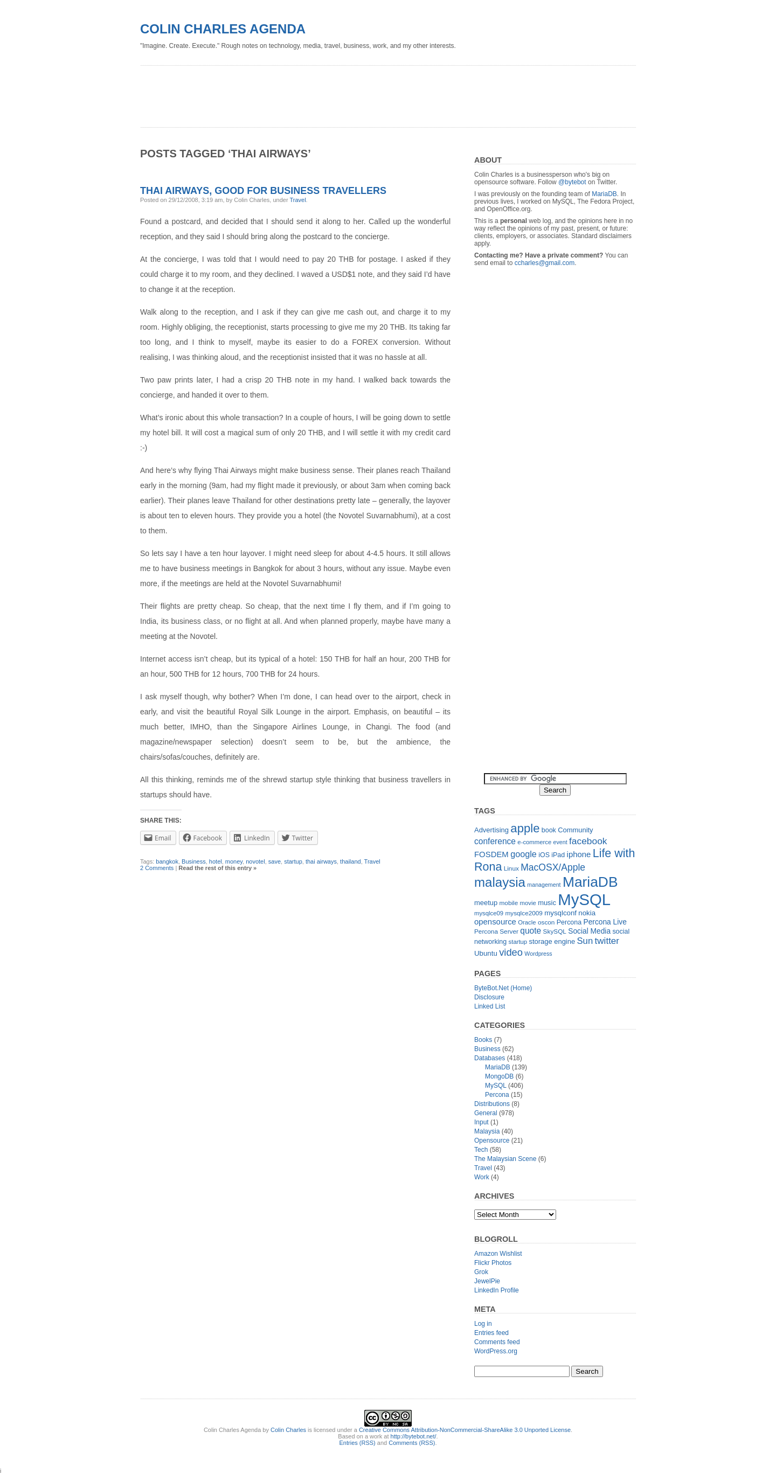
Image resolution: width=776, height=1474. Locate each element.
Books (483, 1040)
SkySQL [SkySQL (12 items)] (554, 931)
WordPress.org (495, 1351)
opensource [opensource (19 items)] (495, 921)
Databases (489, 1058)
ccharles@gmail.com (545, 263)
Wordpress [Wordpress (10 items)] (538, 953)
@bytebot (572, 182)
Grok (481, 1272)
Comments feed (497, 1342)
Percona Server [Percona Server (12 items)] (496, 931)
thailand (350, 861)
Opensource (491, 1140)
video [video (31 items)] (511, 952)
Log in (483, 1323)
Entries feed (491, 1333)
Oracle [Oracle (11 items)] (527, 922)
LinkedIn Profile (496, 1290)
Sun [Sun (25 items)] (585, 941)
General (485, 1113)
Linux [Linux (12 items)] (511, 868)
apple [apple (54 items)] (524, 828)
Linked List (489, 1006)
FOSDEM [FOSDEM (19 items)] (491, 854)
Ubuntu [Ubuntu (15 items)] (485, 953)
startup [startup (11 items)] (518, 941)
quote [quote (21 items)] (530, 930)
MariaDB (604, 194)
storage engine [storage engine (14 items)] (552, 941)
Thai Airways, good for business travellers (263, 190)
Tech (481, 1149)
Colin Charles (288, 1430)
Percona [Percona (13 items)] (569, 922)
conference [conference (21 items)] (495, 841)
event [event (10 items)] (560, 842)
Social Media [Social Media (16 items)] (589, 931)
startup (293, 861)
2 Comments (157, 868)
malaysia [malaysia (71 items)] (499, 882)
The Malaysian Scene (505, 1159)
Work (481, 1177)
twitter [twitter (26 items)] (607, 941)
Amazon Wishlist (498, 1253)
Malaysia (487, 1131)
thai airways (321, 861)
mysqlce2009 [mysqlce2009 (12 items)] (524, 913)
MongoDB (499, 1076)
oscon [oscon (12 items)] (546, 922)
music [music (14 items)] (547, 903)
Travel (297, 200)
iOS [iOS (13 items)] (544, 855)
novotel (255, 861)
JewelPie (487, 1281)
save (274, 861)
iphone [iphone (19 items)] (579, 854)
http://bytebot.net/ (413, 1436)
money (233, 861)
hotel (215, 861)
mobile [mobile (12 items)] (509, 903)
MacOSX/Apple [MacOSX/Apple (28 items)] (553, 867)
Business (194, 861)
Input (481, 1122)
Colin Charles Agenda (223, 29)
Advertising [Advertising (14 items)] (491, 830)
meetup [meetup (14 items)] (485, 903)
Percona (497, 1094)
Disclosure (489, 997)
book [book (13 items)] (549, 830)
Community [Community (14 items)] (575, 830)
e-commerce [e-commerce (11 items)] (534, 842)
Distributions (492, 1104)
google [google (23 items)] (523, 854)
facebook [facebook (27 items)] (588, 841)
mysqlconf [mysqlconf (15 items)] (560, 913)
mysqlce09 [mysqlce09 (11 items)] (488, 913)
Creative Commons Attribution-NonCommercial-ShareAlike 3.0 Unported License (465, 1430)
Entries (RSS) (358, 1443)
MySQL (496, 1085)
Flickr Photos (492, 1263)
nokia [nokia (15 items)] (586, 913)
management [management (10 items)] (543, 884)
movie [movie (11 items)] (528, 903)
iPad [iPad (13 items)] (558, 855)
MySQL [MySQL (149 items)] (584, 899)
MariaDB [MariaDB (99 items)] (590, 882)
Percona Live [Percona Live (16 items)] (604, 922)
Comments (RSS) (412, 1443)
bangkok (167, 861)
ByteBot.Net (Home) (503, 988)
